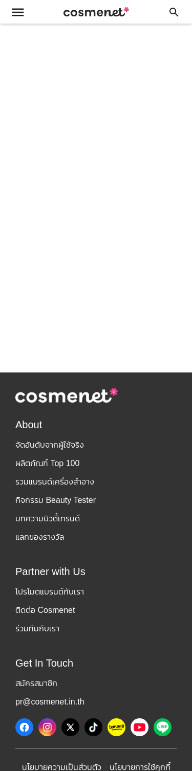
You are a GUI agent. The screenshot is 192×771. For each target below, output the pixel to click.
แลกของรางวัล (39, 537)
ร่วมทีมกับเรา (37, 628)
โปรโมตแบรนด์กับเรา (49, 591)
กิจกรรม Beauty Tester (55, 500)
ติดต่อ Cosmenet (45, 610)
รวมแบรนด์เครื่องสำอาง (54, 481)
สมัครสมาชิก (36, 683)
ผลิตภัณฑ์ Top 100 (47, 463)
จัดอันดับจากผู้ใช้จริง (49, 444)
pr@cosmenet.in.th (49, 701)
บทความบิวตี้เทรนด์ (47, 518)
